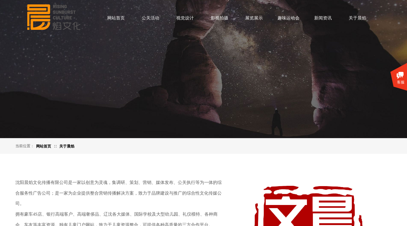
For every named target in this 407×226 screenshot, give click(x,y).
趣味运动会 (288, 18)
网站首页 (116, 18)
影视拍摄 (219, 18)
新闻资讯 (323, 18)
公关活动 (150, 18)
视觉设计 (185, 18)
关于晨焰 (357, 18)
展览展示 (254, 18)
